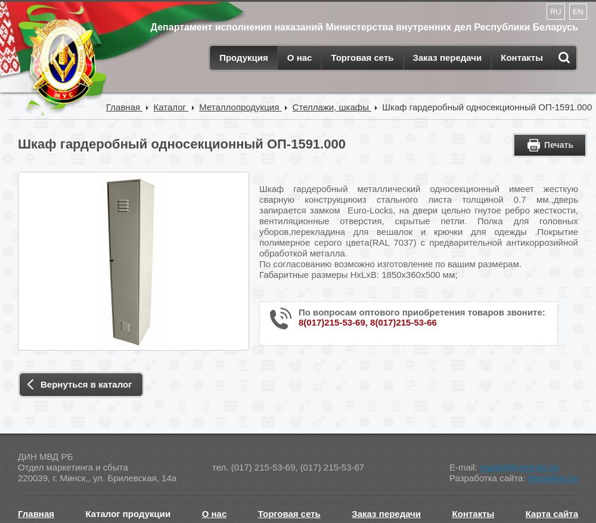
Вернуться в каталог (86, 384)
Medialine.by (553, 478)
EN (578, 11)
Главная (36, 514)
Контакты (522, 57)
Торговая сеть (362, 57)
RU (555, 11)
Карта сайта (552, 514)
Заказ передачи (447, 57)
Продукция (243, 57)
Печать (558, 145)
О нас (299, 57)
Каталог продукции (128, 514)
